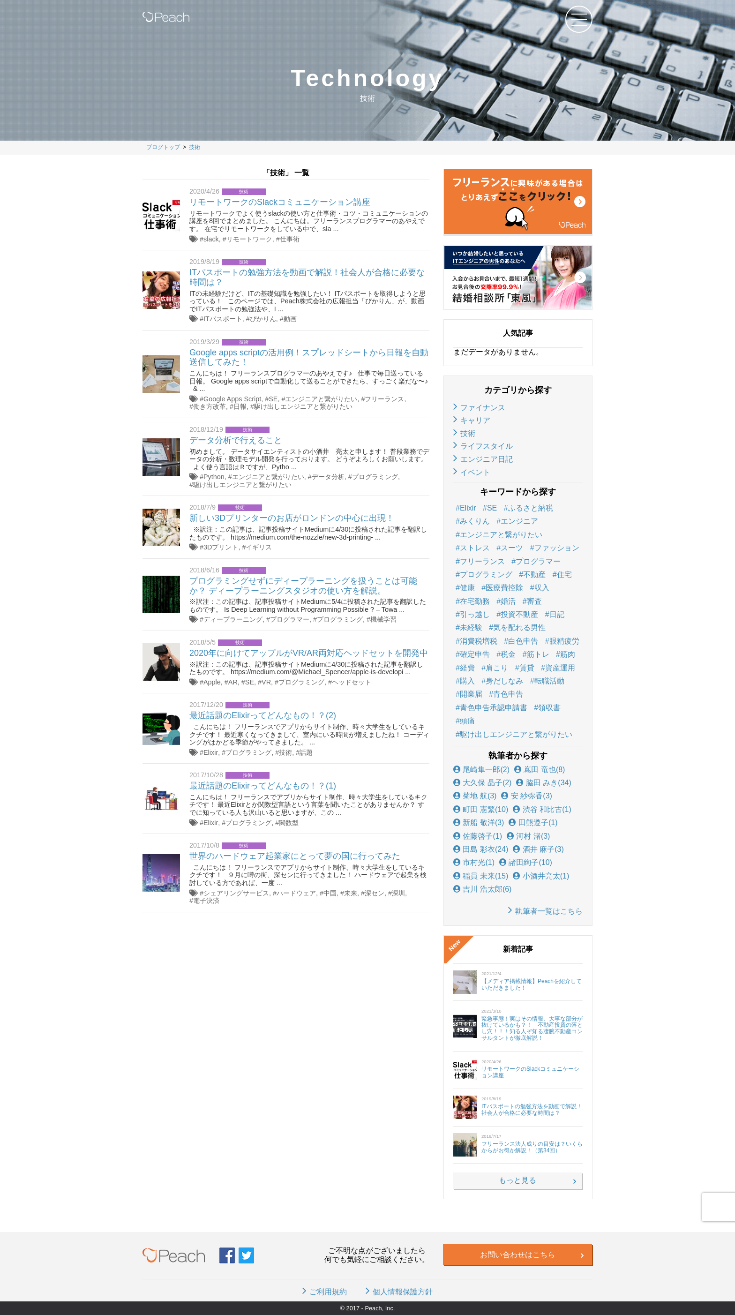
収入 (541, 588)
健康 (467, 588)
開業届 (471, 694)
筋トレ (538, 654)
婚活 (508, 601)
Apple (212, 682)
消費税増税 (478, 641)
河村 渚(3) (528, 836)
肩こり (497, 668)
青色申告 (508, 694)
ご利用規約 (328, 1292)
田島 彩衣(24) (480, 849)
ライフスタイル (486, 446)
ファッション (556, 548)
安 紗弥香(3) (526, 796)
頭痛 (467, 721)
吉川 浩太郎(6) (482, 889)
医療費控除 (504, 588)
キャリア (475, 420)
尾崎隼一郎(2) (481, 770)
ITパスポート (222, 319)
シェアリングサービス (236, 893)
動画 (290, 319)
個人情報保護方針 (403, 1292)
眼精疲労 (564, 641)
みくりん (475, 521)
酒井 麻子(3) (538, 849)
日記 (556, 614)
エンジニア (519, 521)
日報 (240, 406)
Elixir (210, 752)
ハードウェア (296, 893)
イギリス (259, 547)
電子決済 (206, 900)
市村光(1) (474, 862)
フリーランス (384, 399)
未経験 (471, 627)
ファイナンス (482, 408)
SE (273, 399)
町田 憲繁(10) (480, 809)
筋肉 (567, 654)
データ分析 (328, 477)
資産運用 (560, 668)
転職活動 (549, 681)
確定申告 (475, 654)
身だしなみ (504, 681)
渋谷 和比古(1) (542, 809)
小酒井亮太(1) (541, 876)
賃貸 (526, 668)
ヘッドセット (351, 682)
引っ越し (475, 614)
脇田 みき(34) (543, 783)
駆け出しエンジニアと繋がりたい (303, 406)
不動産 (534, 575)
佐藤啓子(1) (477, 836)
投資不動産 (519, 614)
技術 (285, 752)
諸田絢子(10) (525, 862)
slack (211, 239)
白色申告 (523, 641)
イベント (475, 472)
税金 (508, 654)
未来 (350, 893)
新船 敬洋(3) (478, 823)
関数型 (289, 823)
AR (233, 682)
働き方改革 (209, 406)
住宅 (564, 575)
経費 (467, 668)
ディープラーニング (232, 619)
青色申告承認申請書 (493, 708)
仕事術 (290, 239)
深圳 (398, 893)
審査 (534, 601)
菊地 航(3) (474, 796)
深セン (374, 893)
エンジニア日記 (486, 459)
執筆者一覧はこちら (549, 911)
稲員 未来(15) (480, 876)
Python (214, 477)
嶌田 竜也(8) (539, 770)
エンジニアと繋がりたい (321, 399)
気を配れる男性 (519, 627)
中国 (330, 893)
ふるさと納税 (530, 508)
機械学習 (383, 619)
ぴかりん (263, 319)
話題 (306, 752)
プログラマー (289, 619)
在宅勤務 (475, 601)
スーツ (512, 548)
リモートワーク (249, 239)
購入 (467, 681)
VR (266, 682)
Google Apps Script (232, 399)
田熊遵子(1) (533, 823)
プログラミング (375, 477)
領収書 (549, 708)
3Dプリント (220, 547)
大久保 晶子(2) (482, 783)
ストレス (475, 548)
